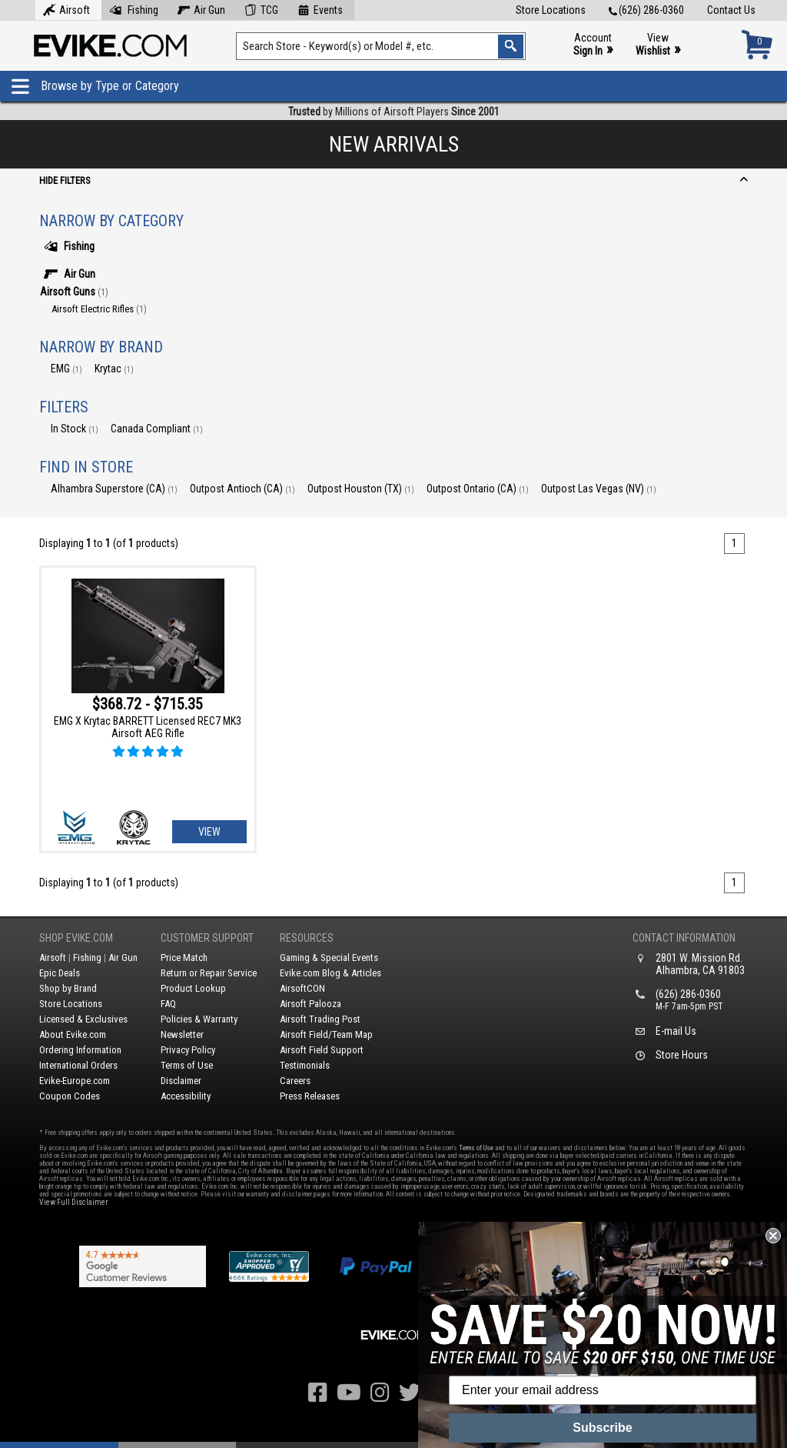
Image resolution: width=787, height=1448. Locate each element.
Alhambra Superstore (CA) (114, 488)
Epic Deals (59, 973)
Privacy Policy (188, 1050)
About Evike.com (72, 1034)
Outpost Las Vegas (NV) (598, 488)
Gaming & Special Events (329, 957)
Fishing (133, 8)
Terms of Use (187, 1065)
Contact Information (684, 938)
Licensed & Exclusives (83, 1019)
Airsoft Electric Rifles (99, 309)
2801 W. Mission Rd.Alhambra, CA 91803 (700, 964)
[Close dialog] (773, 1235)
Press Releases (310, 1096)
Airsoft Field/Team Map (326, 1034)
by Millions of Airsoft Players (394, 111)
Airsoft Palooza (310, 1003)
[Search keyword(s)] (380, 46)
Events (320, 8)
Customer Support (207, 938)
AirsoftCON (302, 988)
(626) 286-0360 (646, 10)
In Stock (74, 428)
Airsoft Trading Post (320, 1019)
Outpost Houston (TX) (360, 488)
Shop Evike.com (76, 938)
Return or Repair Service (209, 973)
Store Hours (682, 1055)
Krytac (114, 368)
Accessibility (186, 1096)
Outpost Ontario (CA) (478, 488)
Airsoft (66, 8)
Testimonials (305, 1065)
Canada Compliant (157, 428)
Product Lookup (193, 988)
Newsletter (182, 1034)
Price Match (184, 957)
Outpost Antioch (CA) (242, 488)
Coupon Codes (69, 1096)
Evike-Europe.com (74, 1080)
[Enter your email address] (602, 1390)
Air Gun (201, 8)
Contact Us (731, 10)
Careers (295, 1080)
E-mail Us (676, 1031)
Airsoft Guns (74, 291)
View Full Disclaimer (73, 1202)
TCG (261, 8)
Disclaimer (181, 1080)
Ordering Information (80, 1050)
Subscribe (602, 1427)
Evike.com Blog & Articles (330, 973)
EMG (66, 368)
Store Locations (551, 10)
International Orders (78, 1065)
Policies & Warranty (199, 1019)
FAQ (168, 1003)
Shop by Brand (68, 988)
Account (593, 45)
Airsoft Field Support (322, 1050)
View (658, 45)
